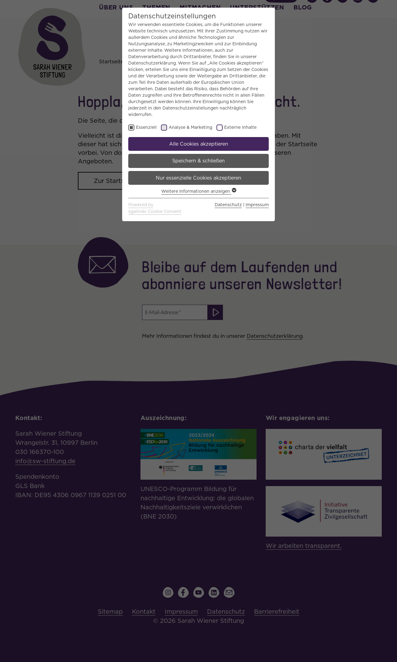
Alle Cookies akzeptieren (198, 144)
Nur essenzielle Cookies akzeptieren (198, 178)
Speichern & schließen (198, 161)
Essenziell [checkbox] (146, 127)
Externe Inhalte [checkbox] (240, 127)
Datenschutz (228, 204)
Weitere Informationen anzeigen (198, 191)
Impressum (257, 204)
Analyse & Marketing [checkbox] (190, 127)
